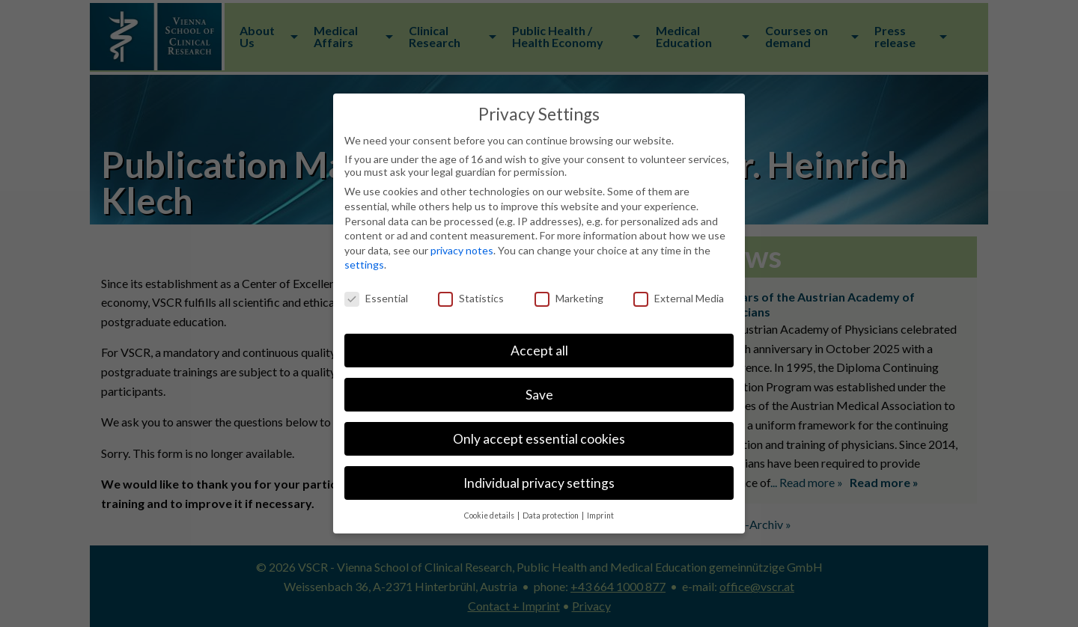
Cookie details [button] (490, 515)
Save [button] (539, 395)
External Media (678, 298)
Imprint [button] (600, 515)
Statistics (471, 298)
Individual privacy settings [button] (539, 483)
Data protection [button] (551, 515)
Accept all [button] (539, 350)
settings (364, 264)
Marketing (569, 298)
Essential (376, 298)
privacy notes (461, 250)
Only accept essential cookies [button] (539, 439)
